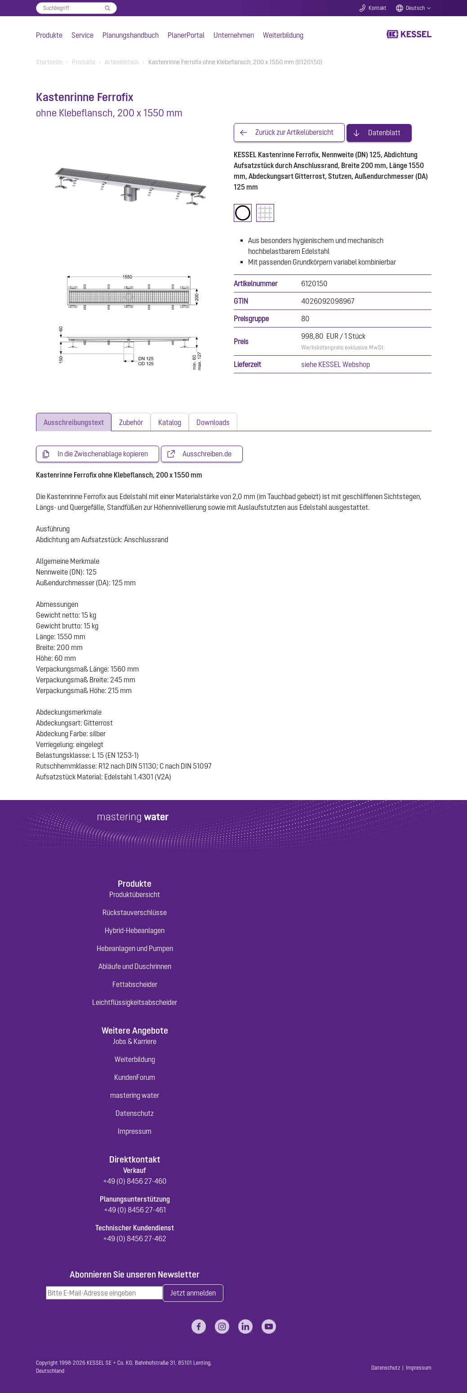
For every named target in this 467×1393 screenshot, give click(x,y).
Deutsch (415, 8)
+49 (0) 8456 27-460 (135, 1181)
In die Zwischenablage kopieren (103, 454)
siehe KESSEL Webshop (335, 363)
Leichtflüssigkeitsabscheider (134, 1002)
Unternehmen (233, 35)
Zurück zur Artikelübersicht (294, 132)
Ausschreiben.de (206, 454)
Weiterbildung (283, 35)
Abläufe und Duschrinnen (134, 966)
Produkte (49, 35)
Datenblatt (384, 132)
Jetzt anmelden (193, 1293)
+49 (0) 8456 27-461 (135, 1210)
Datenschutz (135, 1114)
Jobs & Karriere (134, 1042)
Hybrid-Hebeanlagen (135, 930)
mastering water (134, 1096)
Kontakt (378, 8)
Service (82, 35)
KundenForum (134, 1078)
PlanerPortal (186, 35)
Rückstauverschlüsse (134, 912)
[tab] (73, 422)
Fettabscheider (134, 984)
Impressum (134, 1132)
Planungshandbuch (130, 35)
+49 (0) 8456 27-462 (134, 1239)
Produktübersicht (134, 894)
